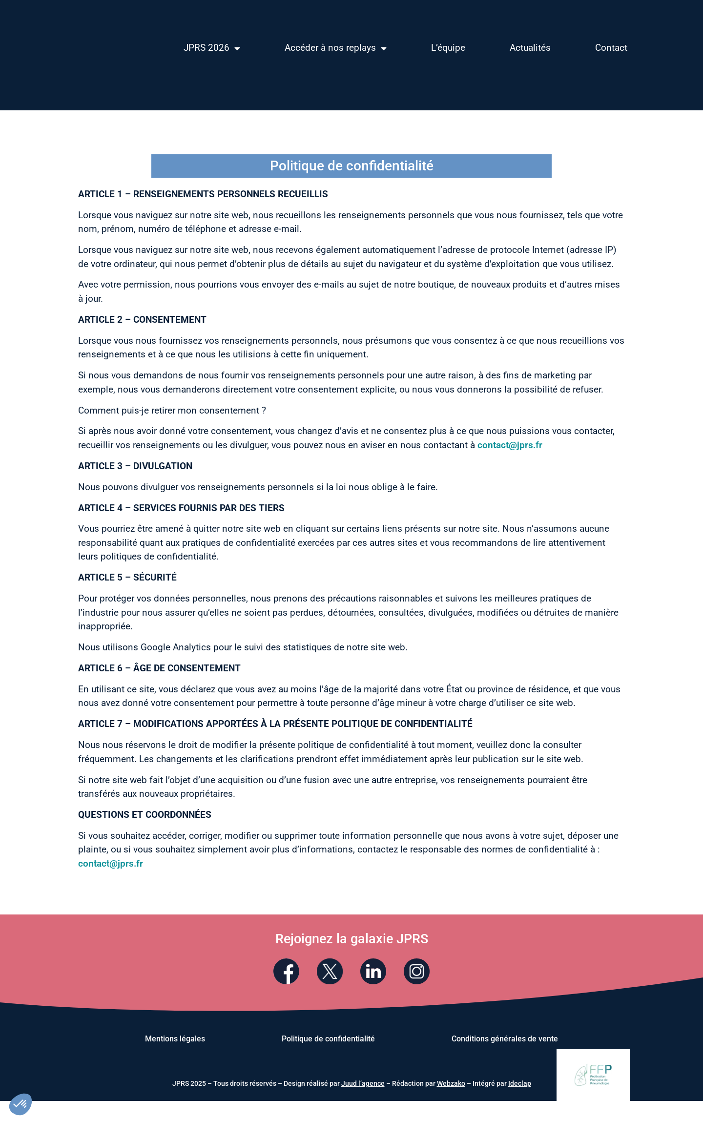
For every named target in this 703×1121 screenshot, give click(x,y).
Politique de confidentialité (328, 1039)
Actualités (530, 47)
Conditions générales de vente (505, 1039)
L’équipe (448, 47)
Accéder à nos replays (336, 48)
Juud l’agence (363, 1084)
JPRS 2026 (212, 48)
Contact (611, 47)
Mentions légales (175, 1039)
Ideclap (519, 1084)
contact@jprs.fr (509, 445)
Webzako (451, 1084)
